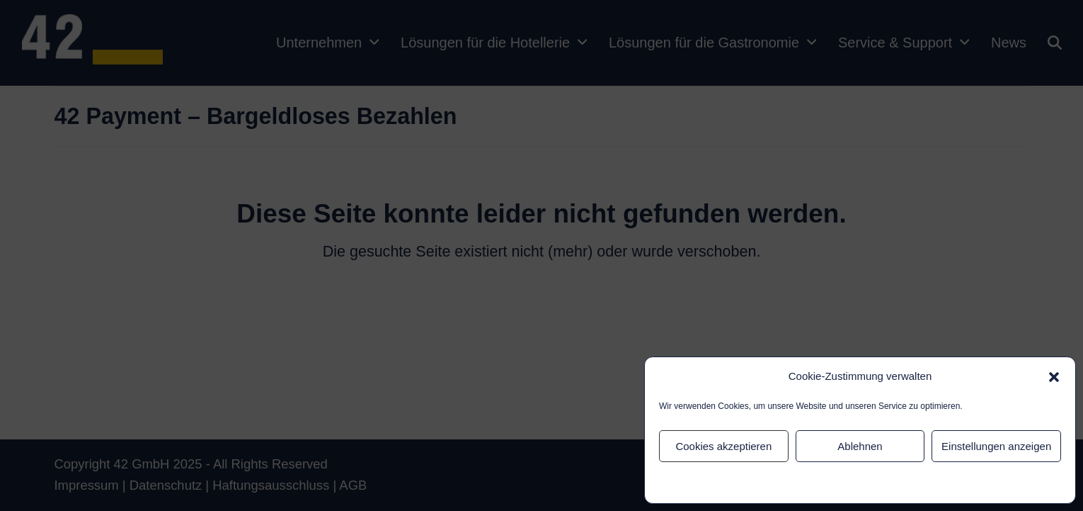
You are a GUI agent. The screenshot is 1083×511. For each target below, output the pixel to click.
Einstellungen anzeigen (996, 446)
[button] (1054, 377)
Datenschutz (839, 483)
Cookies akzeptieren (723, 446)
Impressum (891, 483)
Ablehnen (859, 446)
